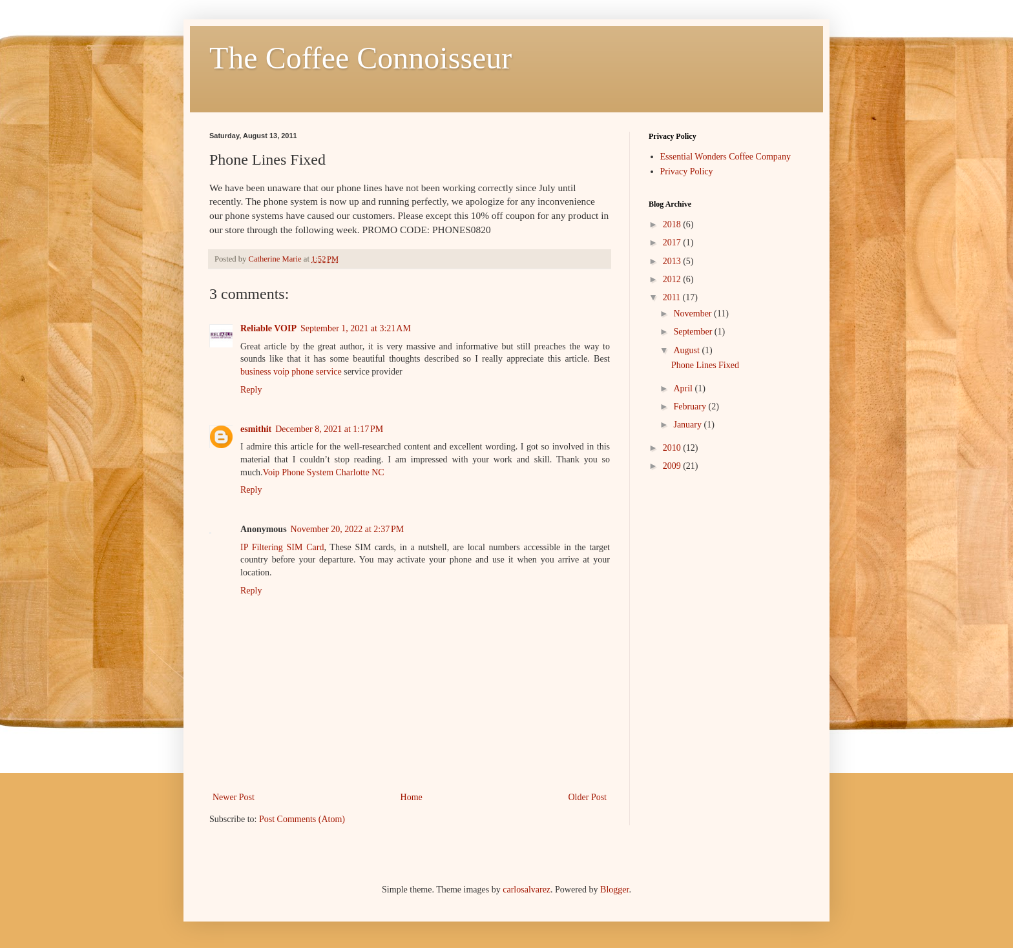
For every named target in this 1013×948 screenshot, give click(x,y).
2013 (673, 261)
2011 (673, 297)
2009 (673, 466)
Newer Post (234, 797)
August (687, 350)
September (693, 331)
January (688, 424)
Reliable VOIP (268, 328)
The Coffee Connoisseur (360, 58)
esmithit (255, 429)
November (693, 313)
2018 (673, 224)
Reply (251, 390)
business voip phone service (291, 371)
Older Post (588, 797)
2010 (673, 448)
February (690, 406)
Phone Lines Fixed (705, 365)
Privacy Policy (686, 171)
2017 (673, 242)
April (683, 388)
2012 (673, 279)
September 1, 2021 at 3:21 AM (355, 328)
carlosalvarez (526, 889)
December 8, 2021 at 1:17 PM (329, 429)
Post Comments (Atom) (302, 819)
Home (412, 797)
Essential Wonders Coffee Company (725, 156)
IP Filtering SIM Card (282, 547)
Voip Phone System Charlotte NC (323, 472)
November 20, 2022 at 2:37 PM (347, 529)
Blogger (614, 889)
